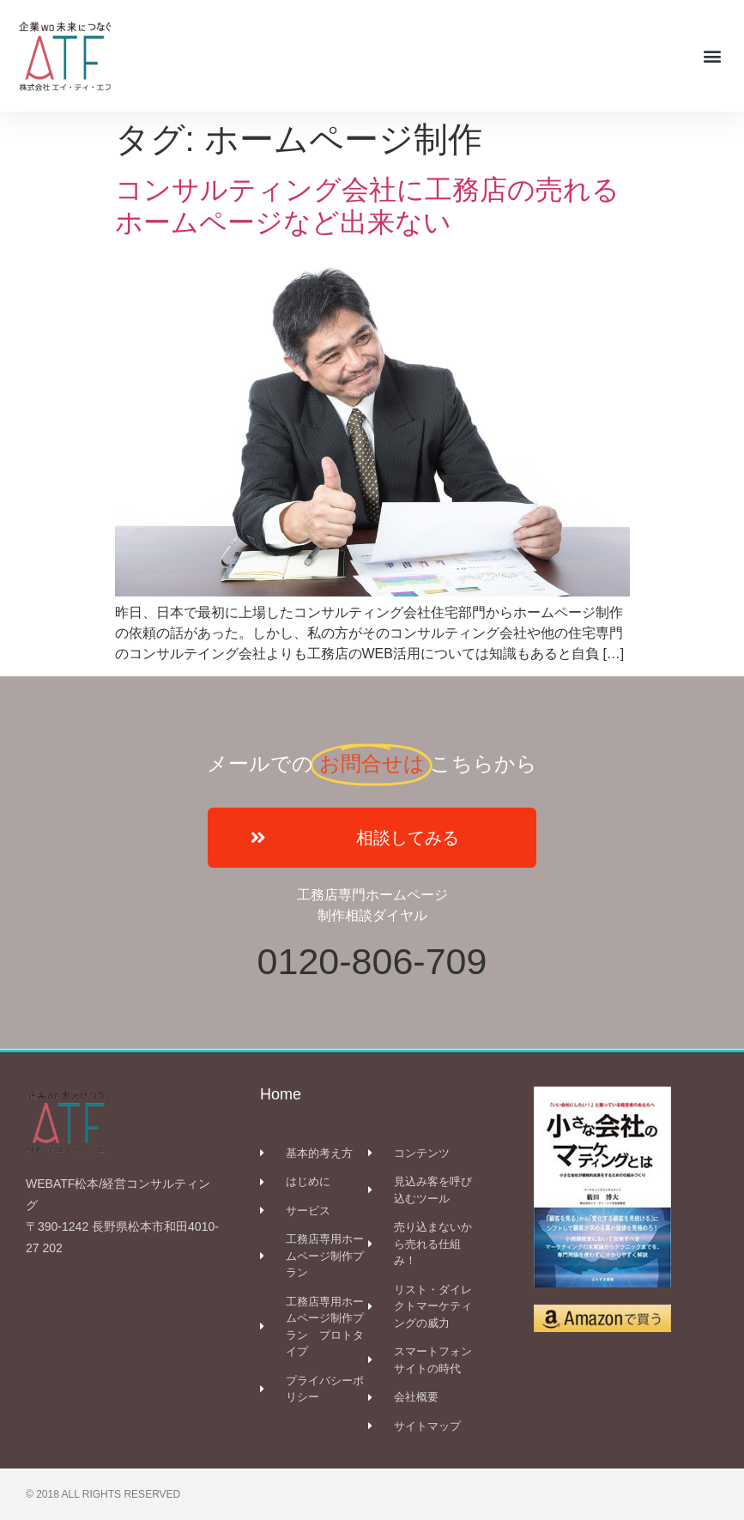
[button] (713, 55)
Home (280, 1094)
